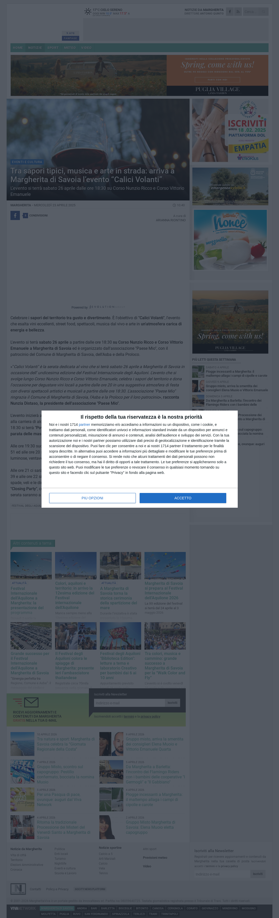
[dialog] (140, 459)
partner (84, 424)
